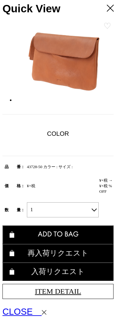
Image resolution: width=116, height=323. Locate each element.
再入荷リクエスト (58, 253)
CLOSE (24, 312)
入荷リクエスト (58, 271)
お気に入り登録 (107, 26)
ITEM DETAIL (58, 291)
